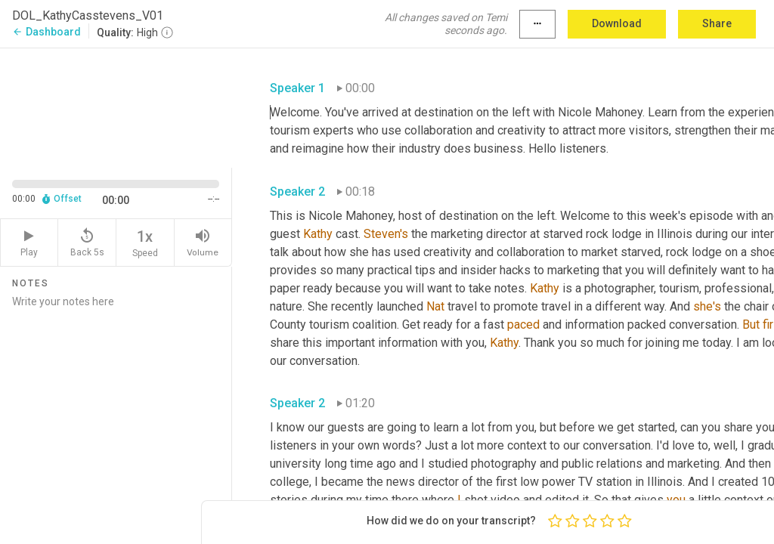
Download (617, 23)
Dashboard (46, 32)
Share (717, 23)
